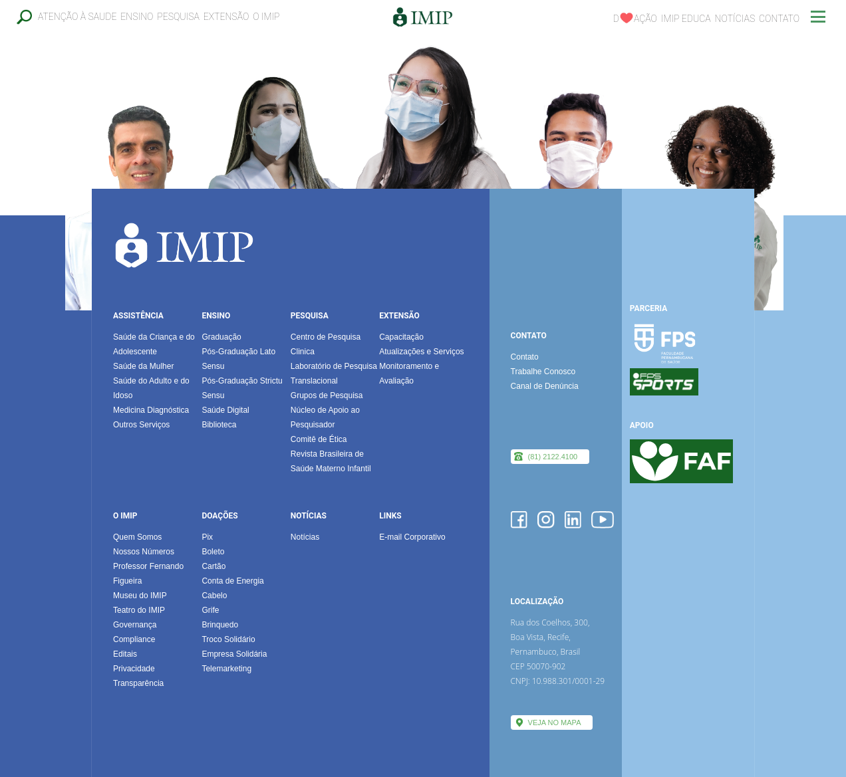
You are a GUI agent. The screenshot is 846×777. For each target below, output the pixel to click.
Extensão (226, 16)
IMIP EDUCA (686, 18)
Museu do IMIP (140, 595)
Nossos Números (143, 551)
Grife (210, 610)
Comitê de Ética (319, 439)
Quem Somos (137, 537)
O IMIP (266, 16)
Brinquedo (220, 624)
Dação (635, 18)
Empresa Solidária (234, 654)
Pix (207, 537)
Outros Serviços (141, 424)
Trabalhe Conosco (543, 371)
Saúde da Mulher (143, 366)
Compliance (134, 639)
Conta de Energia (232, 581)
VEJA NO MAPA (554, 722)
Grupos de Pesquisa (327, 395)
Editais (125, 654)
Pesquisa (178, 16)
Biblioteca (219, 424)
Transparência (138, 683)
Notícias (735, 18)
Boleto (213, 551)
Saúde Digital (225, 410)
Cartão (213, 566)
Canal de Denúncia (545, 386)
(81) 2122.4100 (553, 457)
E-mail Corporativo (412, 537)
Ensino (136, 16)
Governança (134, 624)
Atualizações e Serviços (421, 351)
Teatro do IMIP (139, 610)
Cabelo (214, 595)
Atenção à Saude (77, 16)
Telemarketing (226, 668)
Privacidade (134, 668)
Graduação (221, 337)
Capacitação (401, 337)
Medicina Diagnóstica (151, 410)
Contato (779, 18)
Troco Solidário (228, 639)
